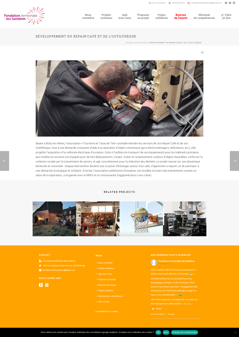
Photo (156, 308)
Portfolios (141, 43)
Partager (171, 314)
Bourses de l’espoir (106, 285)
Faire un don (103, 301)
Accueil (129, 43)
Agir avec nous (104, 274)
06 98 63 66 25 (178, 3)
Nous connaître (104, 263)
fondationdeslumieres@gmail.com (206, 3)
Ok (158, 332)
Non (166, 332)
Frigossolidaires (161, 16)
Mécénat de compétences (109, 296)
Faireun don (226, 16)
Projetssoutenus (106, 16)
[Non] (235, 332)
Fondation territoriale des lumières (176, 261)
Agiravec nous (124, 16)
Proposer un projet (106, 279)
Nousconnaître (88, 16)
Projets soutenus (105, 268)
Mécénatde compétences (204, 16)
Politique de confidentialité (185, 332)
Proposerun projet (143, 16)
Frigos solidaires (105, 290)
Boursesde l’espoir (180, 16)
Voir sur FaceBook (158, 314)
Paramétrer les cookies (107, 311)
